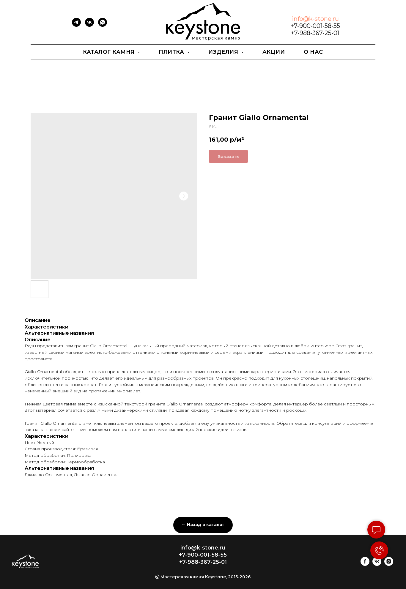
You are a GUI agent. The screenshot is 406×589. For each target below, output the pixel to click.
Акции (273, 52)
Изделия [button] (224, 52)
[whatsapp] (102, 25)
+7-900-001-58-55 (315, 25)
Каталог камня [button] (109, 52)
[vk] (89, 25)
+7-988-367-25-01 (315, 33)
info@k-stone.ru (315, 18)
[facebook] (365, 564)
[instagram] (388, 564)
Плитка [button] (172, 52)
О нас (313, 52)
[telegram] (76, 25)
